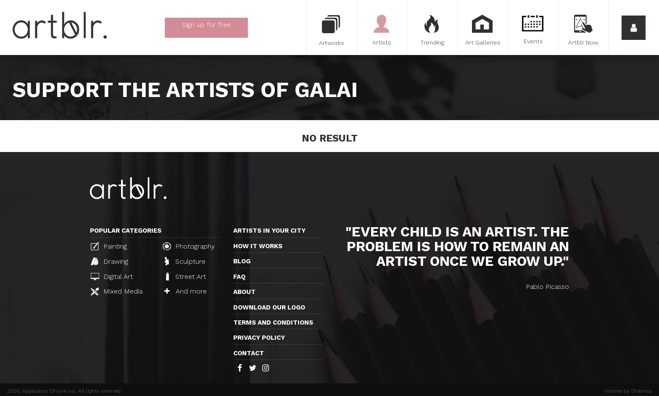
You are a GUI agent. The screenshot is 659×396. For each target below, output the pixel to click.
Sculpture (185, 261)
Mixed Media (116, 291)
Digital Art (112, 277)
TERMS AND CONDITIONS (273, 322)
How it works (257, 246)
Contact (248, 353)
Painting (109, 246)
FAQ (239, 277)
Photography (189, 246)
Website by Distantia (628, 391)
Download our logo (269, 307)
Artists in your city (269, 230)
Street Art (185, 276)
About (244, 292)
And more (185, 291)
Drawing (109, 261)
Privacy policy (259, 337)
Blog (241, 261)
